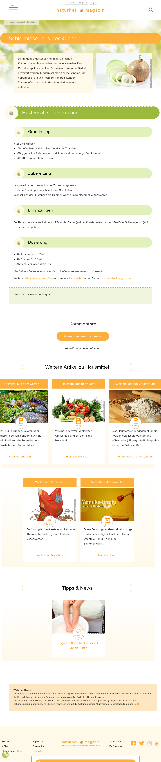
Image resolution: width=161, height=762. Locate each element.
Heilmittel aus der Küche (39, 278)
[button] (133, 743)
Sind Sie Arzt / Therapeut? (76, 2)
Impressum (38, 741)
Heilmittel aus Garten (21, 456)
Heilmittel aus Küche (78, 456)
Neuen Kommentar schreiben (82, 336)
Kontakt (6, 741)
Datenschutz (39, 746)
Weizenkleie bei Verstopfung (135, 456)
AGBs (5, 746)
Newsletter (38, 751)
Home (11, 22)
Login (93, 2)
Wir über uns (115, 746)
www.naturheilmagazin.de (115, 278)
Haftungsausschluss (12, 751)
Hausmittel (20, 22)
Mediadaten (115, 741)
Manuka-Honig (107, 555)
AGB (136, 703)
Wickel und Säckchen (50, 555)
